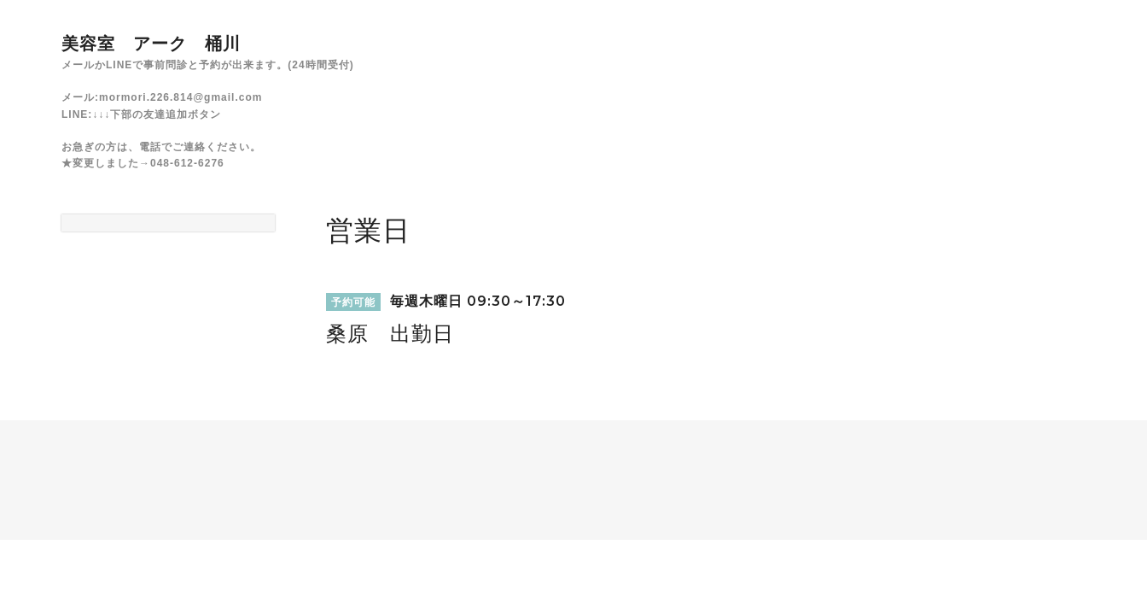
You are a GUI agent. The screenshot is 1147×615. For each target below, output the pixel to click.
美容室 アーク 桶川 (151, 43)
